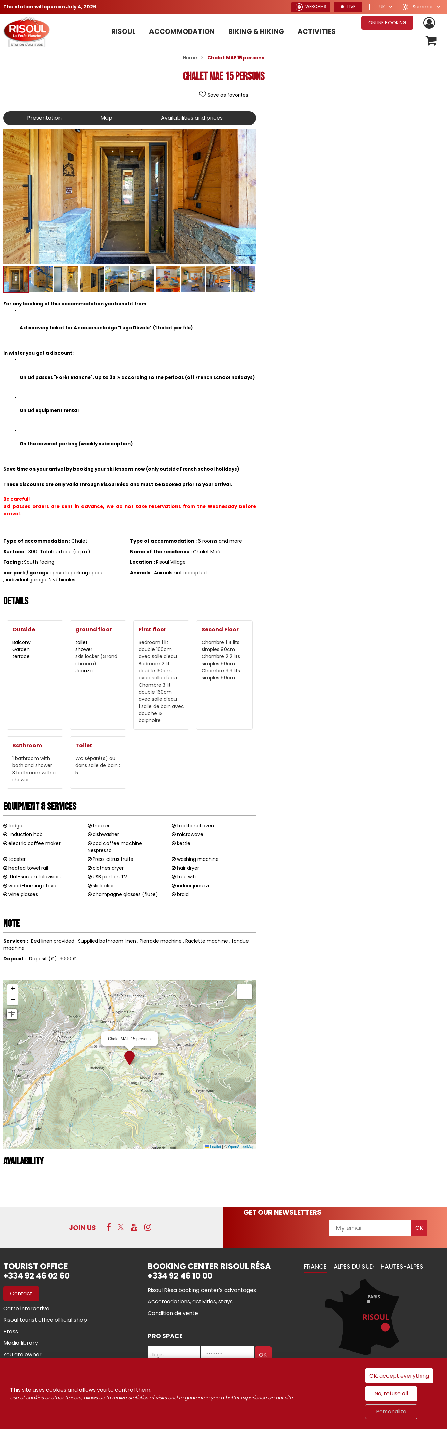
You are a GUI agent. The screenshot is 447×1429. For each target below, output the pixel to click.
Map (106, 118)
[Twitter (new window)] (121, 1227)
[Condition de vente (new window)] (173, 1313)
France (315, 1266)
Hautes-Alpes (402, 1266)
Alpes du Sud (354, 1266)
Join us (82, 1227)
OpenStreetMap (241, 1147)
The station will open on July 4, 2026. (50, 6)
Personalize (391, 1411)
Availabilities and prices (192, 118)
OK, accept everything (399, 1376)
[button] (431, 41)
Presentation (44, 118)
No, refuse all (391, 1394)
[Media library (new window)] (20, 1343)
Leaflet (213, 1147)
